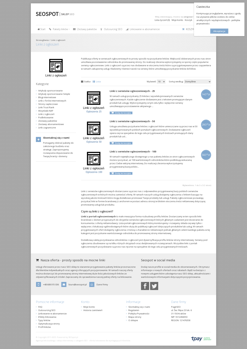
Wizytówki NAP (45, 110)
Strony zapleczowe (48, 104)
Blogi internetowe (47, 97)
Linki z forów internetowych (52, 100)
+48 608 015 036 (51, 284)
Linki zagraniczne (47, 127)
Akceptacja (219, 31)
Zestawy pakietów (47, 120)
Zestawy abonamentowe (51, 124)
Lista (97, 81)
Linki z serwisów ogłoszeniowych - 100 (133, 151)
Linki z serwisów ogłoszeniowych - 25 (132, 91)
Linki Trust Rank (46, 107)
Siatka (86, 81)
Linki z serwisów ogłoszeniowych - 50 (132, 121)
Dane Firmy (102, 284)
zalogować (188, 16)
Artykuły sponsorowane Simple (54, 93)
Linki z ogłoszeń (58, 40)
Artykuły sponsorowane (50, 90)
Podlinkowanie (45, 117)
